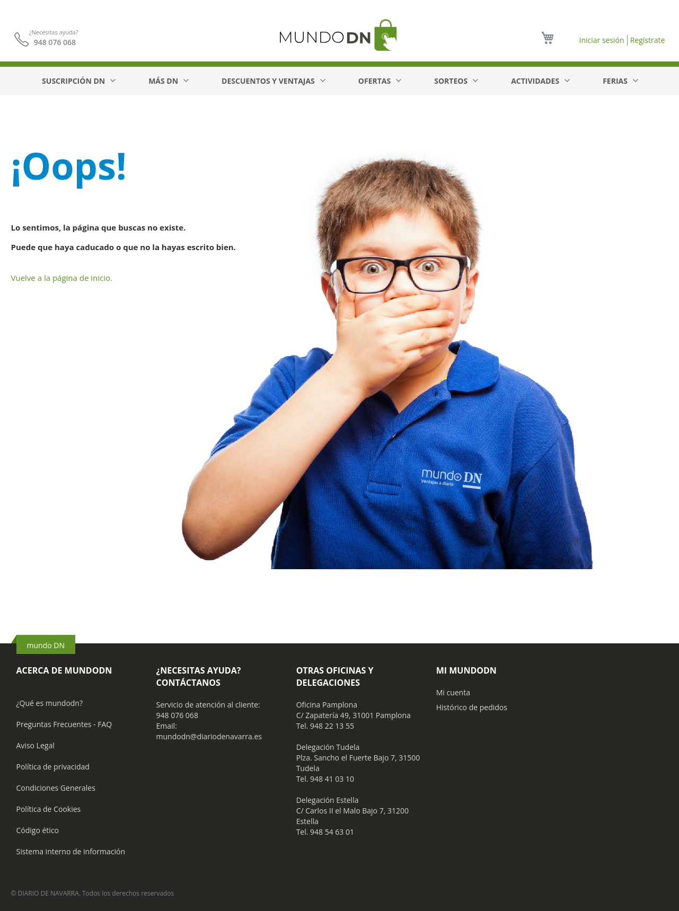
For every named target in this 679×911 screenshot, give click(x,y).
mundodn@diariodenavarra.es (209, 736)
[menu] (339, 81)
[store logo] (339, 35)
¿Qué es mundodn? (49, 703)
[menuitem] (78, 81)
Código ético (37, 830)
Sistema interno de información (70, 851)
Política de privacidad (53, 767)
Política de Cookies (48, 809)
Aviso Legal (35, 745)
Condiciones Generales (55, 788)
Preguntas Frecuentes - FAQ (64, 724)
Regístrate (647, 40)
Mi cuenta (453, 692)
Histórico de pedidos (471, 707)
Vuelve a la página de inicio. (62, 277)
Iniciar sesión (601, 40)
